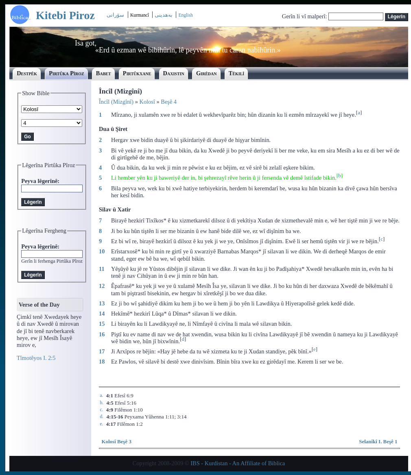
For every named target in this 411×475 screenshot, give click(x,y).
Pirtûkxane (137, 73)
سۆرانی (115, 15)
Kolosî (147, 101)
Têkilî (237, 73)
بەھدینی (164, 15)
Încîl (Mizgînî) (116, 101)
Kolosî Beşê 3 (116, 441)
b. (101, 402)
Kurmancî (140, 15)
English (185, 15)
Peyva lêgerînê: (40, 181)
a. (101, 395)
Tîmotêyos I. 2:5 (36, 358)
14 (102, 313)
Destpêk (27, 73)
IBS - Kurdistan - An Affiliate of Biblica (237, 463)
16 (102, 334)
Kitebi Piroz (65, 15)
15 (102, 323)
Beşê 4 (169, 101)
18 (102, 361)
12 (102, 286)
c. (101, 409)
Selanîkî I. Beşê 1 (378, 441)
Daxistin (173, 73)
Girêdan (206, 73)
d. (101, 416)
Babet (103, 73)
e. (101, 424)
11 (102, 269)
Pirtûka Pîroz (66, 73)
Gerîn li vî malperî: (305, 16)
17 (102, 351)
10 (102, 251)
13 (102, 303)
